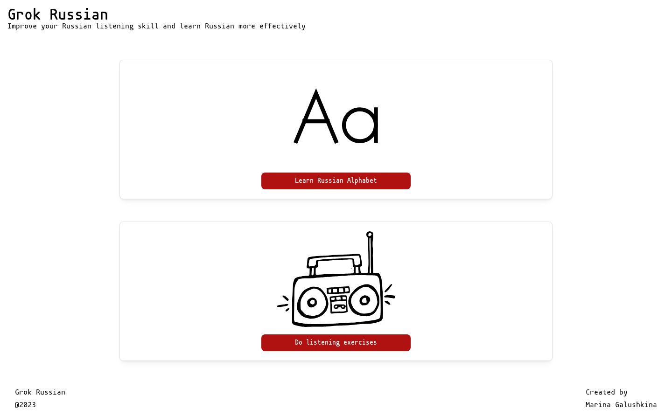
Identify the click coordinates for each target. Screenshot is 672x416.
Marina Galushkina (621, 405)
